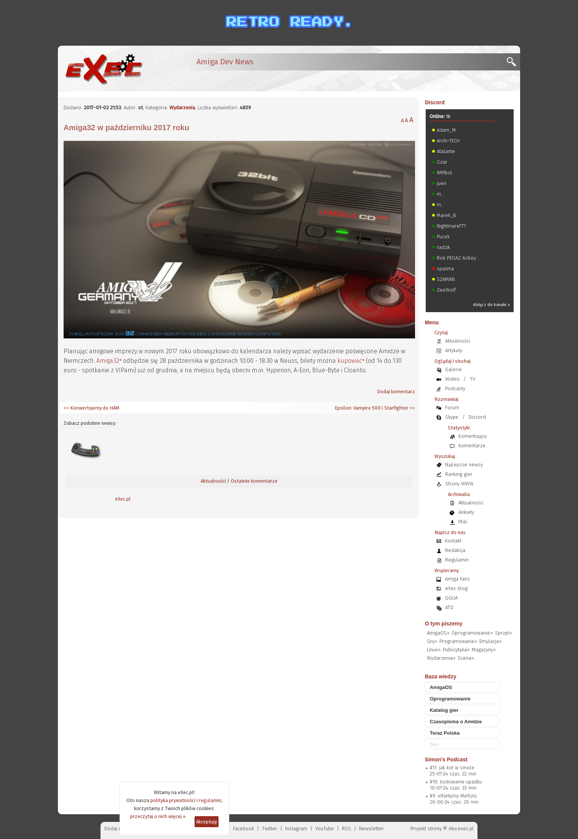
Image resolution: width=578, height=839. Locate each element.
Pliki (462, 522)
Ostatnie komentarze (254, 481)
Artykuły (453, 350)
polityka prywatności (172, 800)
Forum (452, 407)
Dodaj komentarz (396, 391)
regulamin (210, 800)
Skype (451, 417)
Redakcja (455, 550)
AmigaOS (441, 687)
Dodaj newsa (118, 828)
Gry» (432, 641)
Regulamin (457, 560)
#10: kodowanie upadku (456, 782)
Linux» (434, 649)
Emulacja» (490, 641)
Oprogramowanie (450, 699)
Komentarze (471, 445)
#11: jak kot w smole (452, 767)
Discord (435, 102)
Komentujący (472, 436)
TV (472, 379)
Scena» (466, 658)
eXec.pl (123, 499)
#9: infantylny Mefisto (453, 796)
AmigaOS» (438, 633)
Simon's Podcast (446, 759)
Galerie (453, 369)
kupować (349, 360)
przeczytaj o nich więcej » (158, 816)
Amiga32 (107, 360)
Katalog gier (444, 710)
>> (412, 408)
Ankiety (466, 512)
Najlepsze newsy (464, 464)
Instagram (296, 828)
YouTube (324, 828)
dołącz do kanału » (491, 304)
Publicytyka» (456, 649)
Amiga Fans (457, 579)
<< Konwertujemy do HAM (92, 408)
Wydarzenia (182, 107)
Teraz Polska (445, 733)
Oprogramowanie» (472, 633)
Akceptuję (206, 822)
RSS (346, 828)
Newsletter (371, 828)
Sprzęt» (503, 633)
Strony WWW (459, 483)
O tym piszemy (444, 623)
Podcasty (455, 388)
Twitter (269, 828)
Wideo (452, 379)
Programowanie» (458, 641)
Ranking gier (459, 474)
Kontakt (453, 541)
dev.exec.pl (461, 828)
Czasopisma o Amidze (456, 721)
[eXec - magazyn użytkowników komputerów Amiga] (103, 68)
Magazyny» (484, 649)
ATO (449, 607)
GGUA (451, 598)
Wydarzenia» (441, 658)
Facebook (243, 828)
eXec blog (456, 588)
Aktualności (213, 481)
